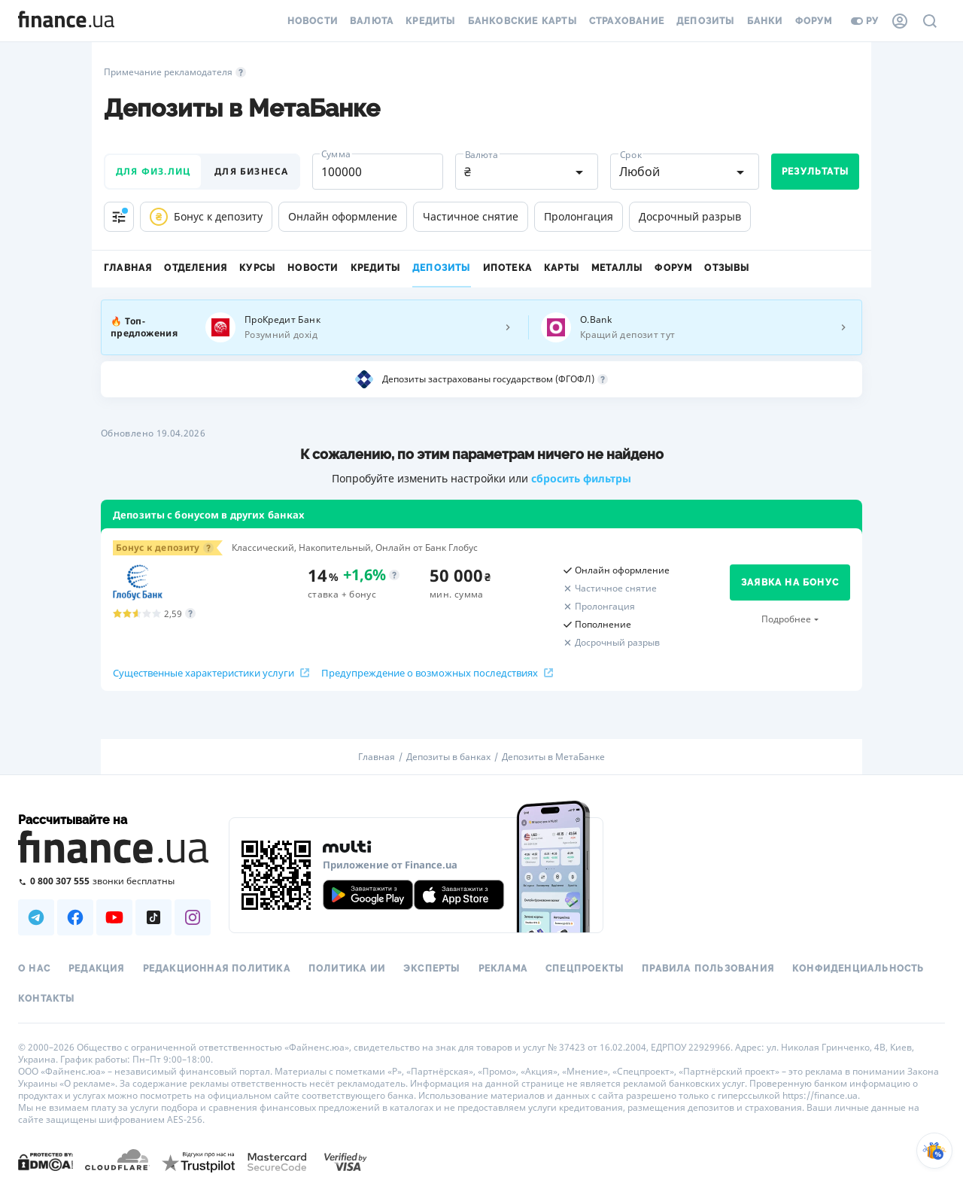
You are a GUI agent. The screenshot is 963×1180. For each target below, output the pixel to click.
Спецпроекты (584, 968)
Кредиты (430, 21)
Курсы (257, 268)
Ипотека (507, 268)
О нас (34, 968)
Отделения (195, 268)
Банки (765, 21)
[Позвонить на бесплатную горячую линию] (114, 880)
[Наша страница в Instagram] (193, 917)
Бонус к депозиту (206, 217)
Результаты (815, 171)
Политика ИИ (346, 968)
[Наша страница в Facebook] (75, 917)
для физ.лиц (153, 171)
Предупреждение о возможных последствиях (437, 673)
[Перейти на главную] (66, 21)
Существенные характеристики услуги (211, 673)
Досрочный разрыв (690, 216)
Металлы (617, 268)
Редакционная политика (216, 968)
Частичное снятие (470, 216)
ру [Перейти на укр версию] (865, 21)
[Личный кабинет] (900, 21)
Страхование (626, 21)
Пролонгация (578, 216)
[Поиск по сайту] (930, 21)
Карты (561, 268)
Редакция (96, 968)
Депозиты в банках (448, 757)
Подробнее (786, 619)
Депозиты (705, 21)
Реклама (502, 968)
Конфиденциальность (858, 968)
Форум (814, 21)
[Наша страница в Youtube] (114, 917)
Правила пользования (708, 968)
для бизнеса (251, 171)
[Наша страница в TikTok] (153, 917)
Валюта (371, 21)
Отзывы (726, 268)
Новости (312, 21)
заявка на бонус (790, 582)
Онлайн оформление (342, 216)
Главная (128, 268)
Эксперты (431, 968)
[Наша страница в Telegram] (36, 917)
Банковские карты (522, 21)
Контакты (46, 998)
